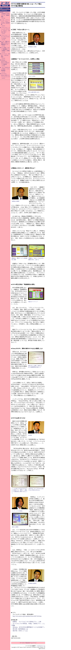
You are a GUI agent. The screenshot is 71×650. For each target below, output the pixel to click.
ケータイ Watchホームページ (28, 642)
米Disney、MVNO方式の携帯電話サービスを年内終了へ (29, 627)
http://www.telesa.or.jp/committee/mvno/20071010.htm (27, 616)
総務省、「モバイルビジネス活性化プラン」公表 (27, 621)
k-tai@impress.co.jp (41, 645)
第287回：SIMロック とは (20, 630)
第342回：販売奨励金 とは (20, 629)
